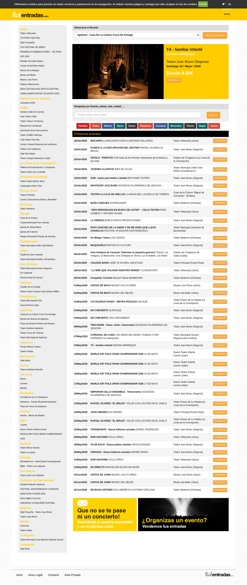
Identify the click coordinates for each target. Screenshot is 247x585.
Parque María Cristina (30, 347)
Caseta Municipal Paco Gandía (34, 222)
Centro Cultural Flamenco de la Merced (38, 144)
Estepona (26, 393)
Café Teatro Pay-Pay (29, 139)
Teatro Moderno (27, 208)
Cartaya (25, 282)
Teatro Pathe (26, 530)
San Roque (27, 471)
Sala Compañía (27, 42)
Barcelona (27, 356)
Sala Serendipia (27, 153)
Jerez (23, 29)
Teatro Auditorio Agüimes (31, 328)
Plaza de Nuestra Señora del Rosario (37, 323)
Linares (23, 425)
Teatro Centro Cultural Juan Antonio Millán (39, 291)
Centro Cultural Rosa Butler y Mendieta (38, 199)
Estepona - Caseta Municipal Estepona (38, 402)
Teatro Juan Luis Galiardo (32, 475)
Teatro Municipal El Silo (31, 300)
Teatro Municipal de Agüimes (33, 337)
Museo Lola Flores (28, 79)
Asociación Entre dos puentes (34, 130)
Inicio (19, 575)
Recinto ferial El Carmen (31, 277)
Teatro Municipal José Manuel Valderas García (41, 539)
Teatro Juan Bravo (28, 516)
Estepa (25, 213)
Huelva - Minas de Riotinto (32, 415)
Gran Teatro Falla (28, 116)
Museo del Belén (28, 75)
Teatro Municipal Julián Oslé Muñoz (36, 245)
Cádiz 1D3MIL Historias (31, 135)
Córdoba (26, 374)
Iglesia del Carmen (29, 232)
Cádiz (24, 108)
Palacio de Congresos (30, 149)
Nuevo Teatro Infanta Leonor (33, 429)
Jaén (23, 420)
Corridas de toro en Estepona (33, 397)
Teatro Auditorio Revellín (31, 369)
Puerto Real (28, 191)
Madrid (25, 443)
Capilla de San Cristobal (31, 254)
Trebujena (27, 535)
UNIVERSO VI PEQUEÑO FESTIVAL (37, 503)
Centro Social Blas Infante (32, 66)
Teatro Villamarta (28, 33)
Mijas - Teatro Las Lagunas (32, 466)
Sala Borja (25, 549)
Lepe (23, 250)
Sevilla (25, 521)
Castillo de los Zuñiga (30, 287)
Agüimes (26, 310)
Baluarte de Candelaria (30, 126)
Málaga (25, 457)
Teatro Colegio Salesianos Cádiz (35, 158)
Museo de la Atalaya (29, 70)
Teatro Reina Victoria (30, 448)
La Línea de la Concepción (38, 163)
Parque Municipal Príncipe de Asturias (37, 236)
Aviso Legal (35, 575)
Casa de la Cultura (28, 218)
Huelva (25, 411)
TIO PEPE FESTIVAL (30, 38)
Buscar (213, 115)
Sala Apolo (25, 360)
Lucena (23, 383)
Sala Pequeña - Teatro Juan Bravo (36, 512)
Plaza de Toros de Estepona (33, 406)
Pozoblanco (28, 296)
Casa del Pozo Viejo (29, 305)
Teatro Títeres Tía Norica (31, 121)
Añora (23, 379)
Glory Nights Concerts (30, 498)
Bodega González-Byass (31, 61)
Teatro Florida (26, 351)
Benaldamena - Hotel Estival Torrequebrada (40, 461)
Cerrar (203, 4)
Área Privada (72, 575)
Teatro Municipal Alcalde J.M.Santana (37, 259)
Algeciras (26, 342)
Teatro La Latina (27, 452)
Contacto (53, 575)
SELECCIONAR (215, 35)
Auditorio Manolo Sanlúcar (32, 484)
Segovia (25, 508)
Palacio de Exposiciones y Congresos (37, 167)
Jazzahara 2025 (27, 103)
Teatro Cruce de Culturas (31, 333)
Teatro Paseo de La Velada (32, 172)
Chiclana (26, 204)
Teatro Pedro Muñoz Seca (32, 181)
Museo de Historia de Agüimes (34, 319)
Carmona (24, 526)
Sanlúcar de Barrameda (37, 480)
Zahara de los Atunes (35, 98)
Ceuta (24, 365)
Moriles (23, 388)
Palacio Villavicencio (29, 84)
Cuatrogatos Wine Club (31, 186)
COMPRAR (173, 80)
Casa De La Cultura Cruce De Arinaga (38, 314)
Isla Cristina (28, 264)
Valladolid (27, 544)
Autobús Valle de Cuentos (32, 112)
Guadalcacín (29, 241)
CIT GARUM (26, 273)
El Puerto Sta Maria (33, 177)
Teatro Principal (27, 195)
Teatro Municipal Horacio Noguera (36, 268)
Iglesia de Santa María (30, 227)
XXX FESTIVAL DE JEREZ (32, 47)
